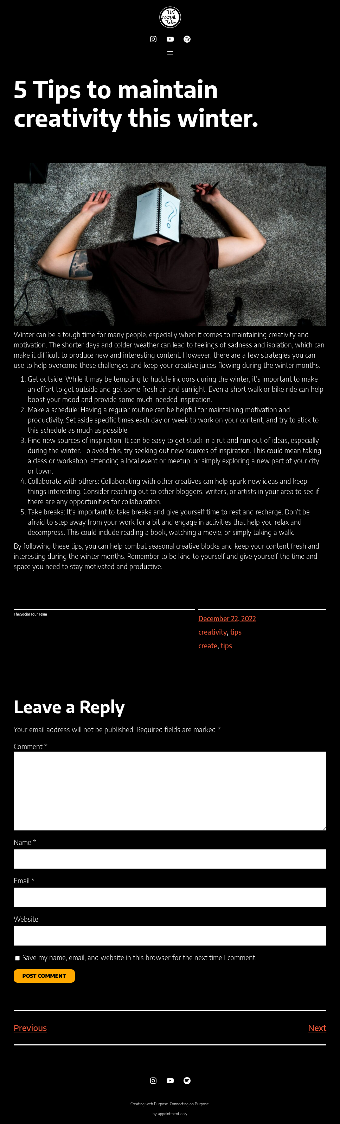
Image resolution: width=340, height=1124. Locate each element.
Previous (30, 1027)
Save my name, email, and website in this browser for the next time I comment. (140, 957)
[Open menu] (170, 53)
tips (235, 632)
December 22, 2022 (227, 618)
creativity (212, 632)
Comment (30, 746)
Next (317, 1027)
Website (26, 919)
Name (25, 842)
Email (24, 880)
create (207, 645)
